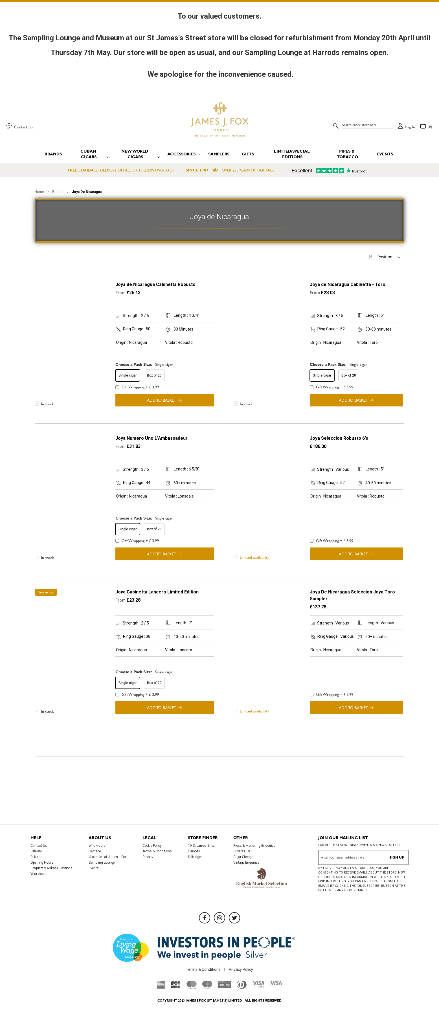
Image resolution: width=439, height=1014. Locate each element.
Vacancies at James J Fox (108, 857)
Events (94, 868)
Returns (36, 857)
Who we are (97, 846)
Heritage (95, 851)
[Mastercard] (191, 987)
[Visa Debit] (258, 986)
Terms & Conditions (157, 851)
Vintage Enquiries (246, 863)
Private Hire (241, 851)
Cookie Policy (152, 846)
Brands (58, 192)
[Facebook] (204, 917)
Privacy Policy (241, 969)
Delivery (36, 851)
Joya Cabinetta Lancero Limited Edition (157, 592)
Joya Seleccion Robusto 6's (339, 438)
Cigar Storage (243, 857)
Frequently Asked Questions (51, 868)
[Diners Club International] (242, 987)
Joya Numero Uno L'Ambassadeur (151, 438)
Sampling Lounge (102, 863)
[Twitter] (234, 917)
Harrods (194, 851)
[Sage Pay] (224, 986)
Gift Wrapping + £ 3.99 (137, 387)
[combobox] (367, 125)
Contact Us (23, 127)
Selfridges (195, 857)
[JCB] (175, 987)
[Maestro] (207, 987)
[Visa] (276, 984)
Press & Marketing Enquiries (254, 846)
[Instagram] (219, 917)
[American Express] (161, 987)
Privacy (147, 857)
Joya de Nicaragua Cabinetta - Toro (347, 284)
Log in (410, 127)
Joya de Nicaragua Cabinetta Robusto (155, 284)
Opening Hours (41, 863)
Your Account (40, 874)
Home (40, 192)
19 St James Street (202, 846)
